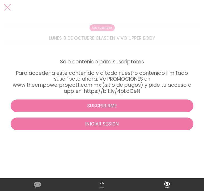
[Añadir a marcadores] (167, 184)
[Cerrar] (7, 7)
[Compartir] (102, 184)
